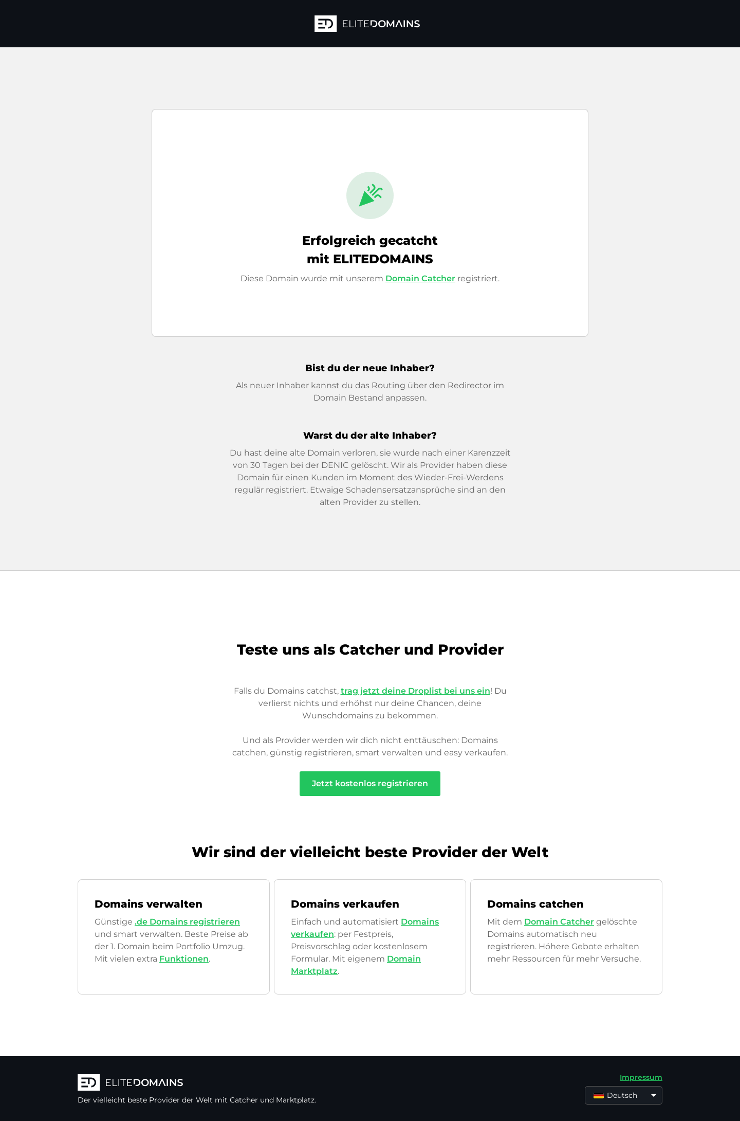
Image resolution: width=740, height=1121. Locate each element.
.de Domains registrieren (187, 922)
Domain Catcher (420, 278)
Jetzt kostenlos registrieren (370, 783)
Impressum (641, 1077)
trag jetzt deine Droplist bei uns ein (415, 691)
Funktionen (184, 959)
